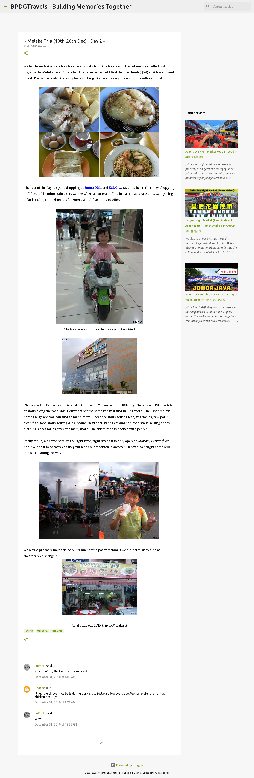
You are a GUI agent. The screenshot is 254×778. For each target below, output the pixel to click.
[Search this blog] (231, 6)
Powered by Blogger (127, 765)
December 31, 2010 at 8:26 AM (55, 702)
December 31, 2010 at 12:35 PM (56, 724)
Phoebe (40, 687)
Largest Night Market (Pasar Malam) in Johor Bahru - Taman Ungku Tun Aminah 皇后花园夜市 (210, 226)
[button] (26, 53)
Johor (29, 631)
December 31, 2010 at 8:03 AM (55, 677)
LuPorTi (40, 665)
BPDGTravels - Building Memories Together (71, 6)
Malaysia (57, 631)
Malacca (42, 631)
